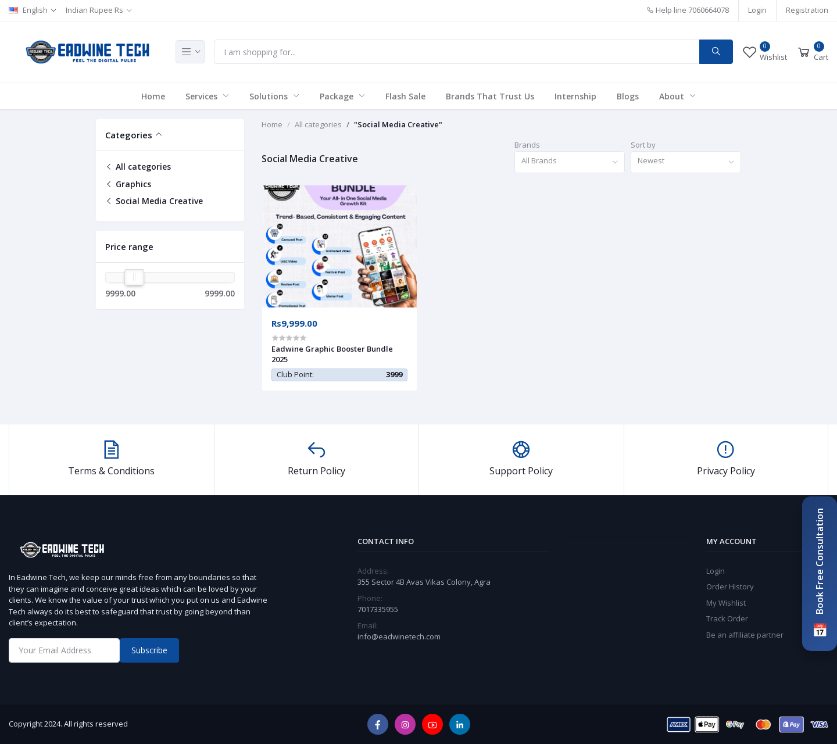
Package (338, 96)
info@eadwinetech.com (399, 636)
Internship (575, 96)
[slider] (134, 277)
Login (757, 10)
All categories (138, 166)
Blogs (628, 96)
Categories (128, 135)
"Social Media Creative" (398, 124)
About (672, 96)
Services (202, 96)
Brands (527, 145)
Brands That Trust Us (490, 96)
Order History (730, 586)
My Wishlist (726, 603)
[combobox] (569, 162)
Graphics (128, 183)
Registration (807, 10)
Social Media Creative (154, 200)
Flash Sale (405, 96)
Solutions (269, 96)
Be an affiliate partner (745, 634)
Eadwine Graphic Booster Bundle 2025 (332, 354)
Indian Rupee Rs (94, 10)
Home (153, 96)
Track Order (727, 618)
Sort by (643, 145)
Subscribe (149, 650)
